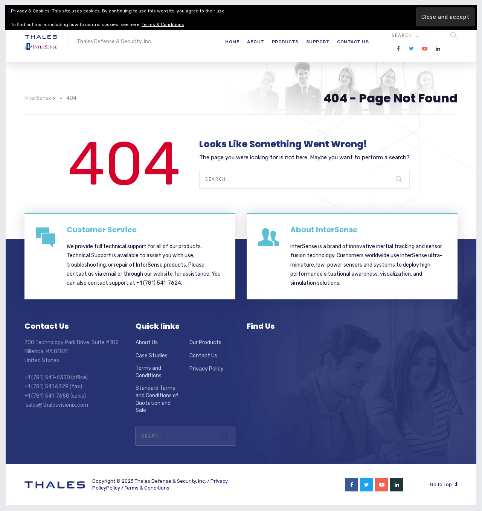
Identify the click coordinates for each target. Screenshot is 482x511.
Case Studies (152, 355)
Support (318, 41)
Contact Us (353, 41)
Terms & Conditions (147, 488)
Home (232, 41)
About (255, 41)
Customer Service (102, 229)
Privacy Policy (206, 369)
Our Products (205, 342)
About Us (147, 342)
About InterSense (323, 229)
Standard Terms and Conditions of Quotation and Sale (157, 399)
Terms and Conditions (149, 372)
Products (285, 41)
